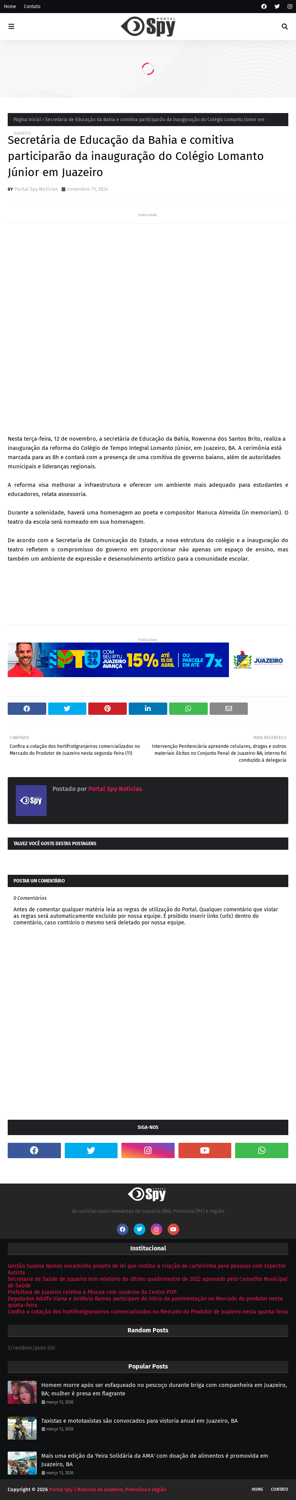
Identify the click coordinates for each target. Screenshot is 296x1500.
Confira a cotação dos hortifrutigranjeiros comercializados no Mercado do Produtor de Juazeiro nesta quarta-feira (148, 1312)
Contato (32, 6)
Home (10, 6)
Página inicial (27, 119)
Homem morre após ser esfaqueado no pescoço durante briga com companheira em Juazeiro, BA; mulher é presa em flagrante (164, 1389)
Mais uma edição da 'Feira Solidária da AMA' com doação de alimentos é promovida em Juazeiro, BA (154, 1460)
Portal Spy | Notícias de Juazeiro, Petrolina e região (107, 1489)
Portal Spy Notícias (36, 189)
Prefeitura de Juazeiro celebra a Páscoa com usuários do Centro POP (92, 1292)
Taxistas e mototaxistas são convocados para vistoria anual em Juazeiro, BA (139, 1420)
